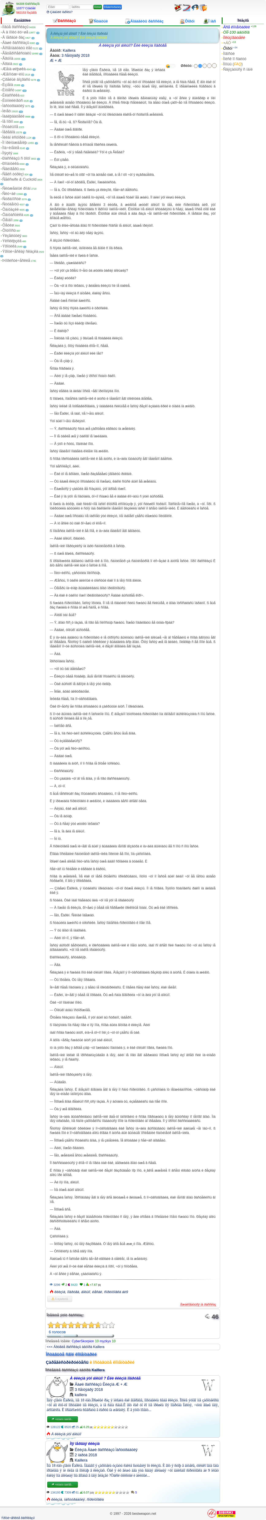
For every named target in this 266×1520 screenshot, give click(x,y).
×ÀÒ (227, 43)
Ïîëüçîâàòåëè (234, 38)
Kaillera (69, 50)
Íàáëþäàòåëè (13, 116)
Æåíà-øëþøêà (14, 69)
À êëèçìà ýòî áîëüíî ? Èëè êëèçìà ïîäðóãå (79, 34)
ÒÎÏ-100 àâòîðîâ (236, 32)
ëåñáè (97, 1292)
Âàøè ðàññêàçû (15, 43)
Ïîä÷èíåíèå (10, 148)
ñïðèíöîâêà (95, 1499)
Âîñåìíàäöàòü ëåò (17, 48)
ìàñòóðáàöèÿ (74, 1499)
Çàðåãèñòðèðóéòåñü (67, 1362)
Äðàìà (7, 64)
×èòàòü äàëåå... (62, 1419)
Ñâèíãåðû (10, 169)
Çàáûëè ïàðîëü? (60, 12)
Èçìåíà (7, 85)
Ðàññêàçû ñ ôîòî (16, 158)
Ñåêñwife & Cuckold (19, 179)
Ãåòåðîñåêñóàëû (16, 53)
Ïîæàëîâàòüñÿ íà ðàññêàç (198, 1304)
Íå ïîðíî (7, 121)
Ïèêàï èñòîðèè (14, 137)
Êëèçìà (109, 1384)
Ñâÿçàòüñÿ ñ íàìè (238, 69)
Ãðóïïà (7, 58)
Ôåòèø (8, 225)
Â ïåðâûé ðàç (13, 37)
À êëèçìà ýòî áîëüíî (66, 1434)
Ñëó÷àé (9, 194)
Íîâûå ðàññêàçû (15, 27)
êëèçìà (59, 1292)
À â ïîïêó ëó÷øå (15, 32)
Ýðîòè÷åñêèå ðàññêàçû (18, 1518)
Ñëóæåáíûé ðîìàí (16, 188)
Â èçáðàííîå (60, 1299)
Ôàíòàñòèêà (12, 215)
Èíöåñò (8, 90)
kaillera (81, 1395)
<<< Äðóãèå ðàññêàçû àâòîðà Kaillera (75, 1347)
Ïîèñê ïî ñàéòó (234, 59)
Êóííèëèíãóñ (12, 100)
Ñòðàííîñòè (11, 199)
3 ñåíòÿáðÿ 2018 (75, 55)
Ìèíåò (6, 111)
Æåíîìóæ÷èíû (13, 74)
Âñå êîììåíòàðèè (236, 27)
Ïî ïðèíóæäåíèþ (14, 142)
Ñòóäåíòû (10, 204)
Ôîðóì (227, 48)
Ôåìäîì (7, 220)
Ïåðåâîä (8, 132)
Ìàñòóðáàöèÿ (13, 106)
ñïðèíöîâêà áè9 (116, 1292)
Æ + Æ (56, 60)
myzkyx (105, 1341)
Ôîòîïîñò (9, 230)
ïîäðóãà (73, 1292)
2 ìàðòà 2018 (86, 1455)
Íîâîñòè (229, 54)
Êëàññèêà (11, 95)
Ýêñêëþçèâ (12, 241)
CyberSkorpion (83, 1341)
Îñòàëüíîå (10, 127)
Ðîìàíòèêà (10, 163)
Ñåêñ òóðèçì (13, 174)
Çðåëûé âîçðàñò (16, 79)
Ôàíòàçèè (10, 209)
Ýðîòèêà (9, 246)
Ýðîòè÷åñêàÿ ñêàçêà (20, 251)
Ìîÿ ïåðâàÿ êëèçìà (85, 1444)
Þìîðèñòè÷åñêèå (16, 260)
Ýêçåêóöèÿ (11, 236)
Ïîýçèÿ (7, 153)
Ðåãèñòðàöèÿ (112, 7)
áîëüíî (85, 1292)
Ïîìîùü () (233, 64)
